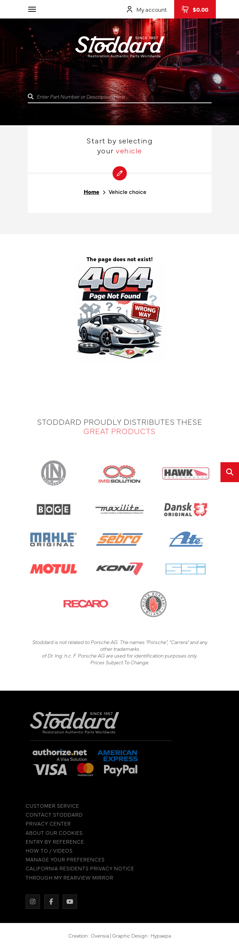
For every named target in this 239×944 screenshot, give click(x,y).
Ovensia (100, 936)
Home (91, 191)
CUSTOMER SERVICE (50, 805)
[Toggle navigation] (32, 9)
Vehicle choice (127, 191)
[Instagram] (31, 902)
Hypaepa (161, 936)
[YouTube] (68, 902)
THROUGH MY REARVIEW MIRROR (67, 877)
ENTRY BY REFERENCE (53, 841)
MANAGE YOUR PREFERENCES (63, 859)
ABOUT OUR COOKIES (52, 832)
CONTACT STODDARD (52, 814)
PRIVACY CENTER (46, 823)
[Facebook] (49, 902)
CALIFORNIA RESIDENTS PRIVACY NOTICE (78, 868)
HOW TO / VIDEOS (47, 850)
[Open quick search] (229, 472)
